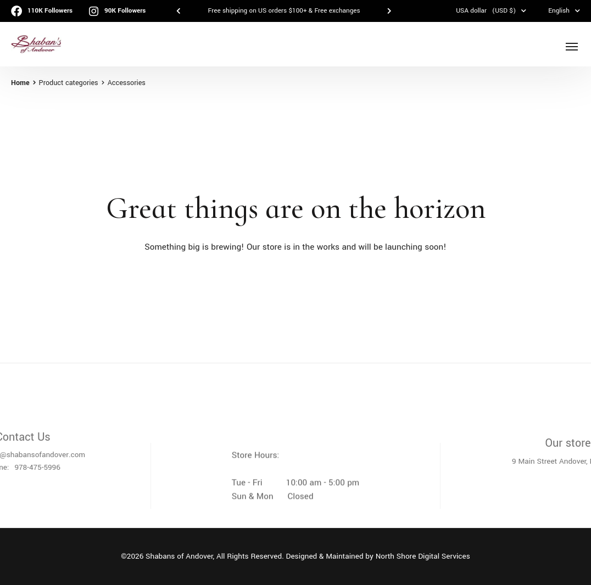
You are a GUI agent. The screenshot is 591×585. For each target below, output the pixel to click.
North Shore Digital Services (423, 556)
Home (20, 83)
